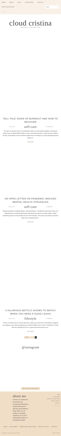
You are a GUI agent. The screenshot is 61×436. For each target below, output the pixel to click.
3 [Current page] (36, 338)
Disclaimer (56, 396)
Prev (27, 337)
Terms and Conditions (53, 398)
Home (58, 394)
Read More (30, 141)
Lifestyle (31, 318)
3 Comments (49, 206)
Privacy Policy (55, 400)
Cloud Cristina (30, 23)
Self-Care (30, 126)
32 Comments (49, 126)
